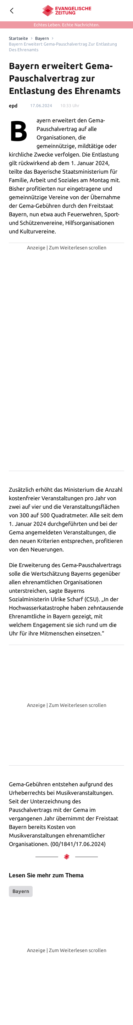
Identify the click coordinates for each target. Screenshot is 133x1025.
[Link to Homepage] (18, 38)
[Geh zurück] (11, 11)
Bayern (20, 891)
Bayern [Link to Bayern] (41, 38)
